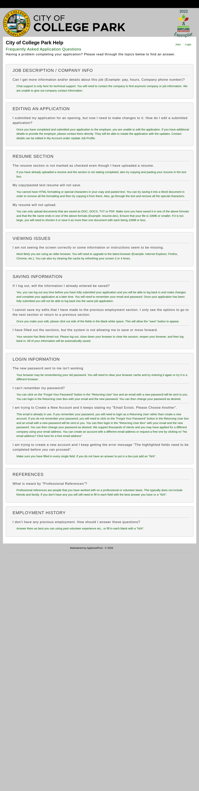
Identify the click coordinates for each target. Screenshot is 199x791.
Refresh (124, 547)
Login (188, 44)
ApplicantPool (95, 547)
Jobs (178, 44)
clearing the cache (68, 258)
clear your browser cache (124, 375)
